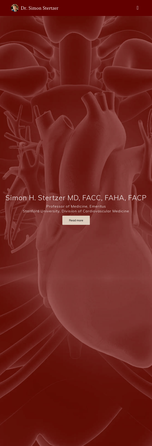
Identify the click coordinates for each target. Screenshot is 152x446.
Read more (76, 220)
